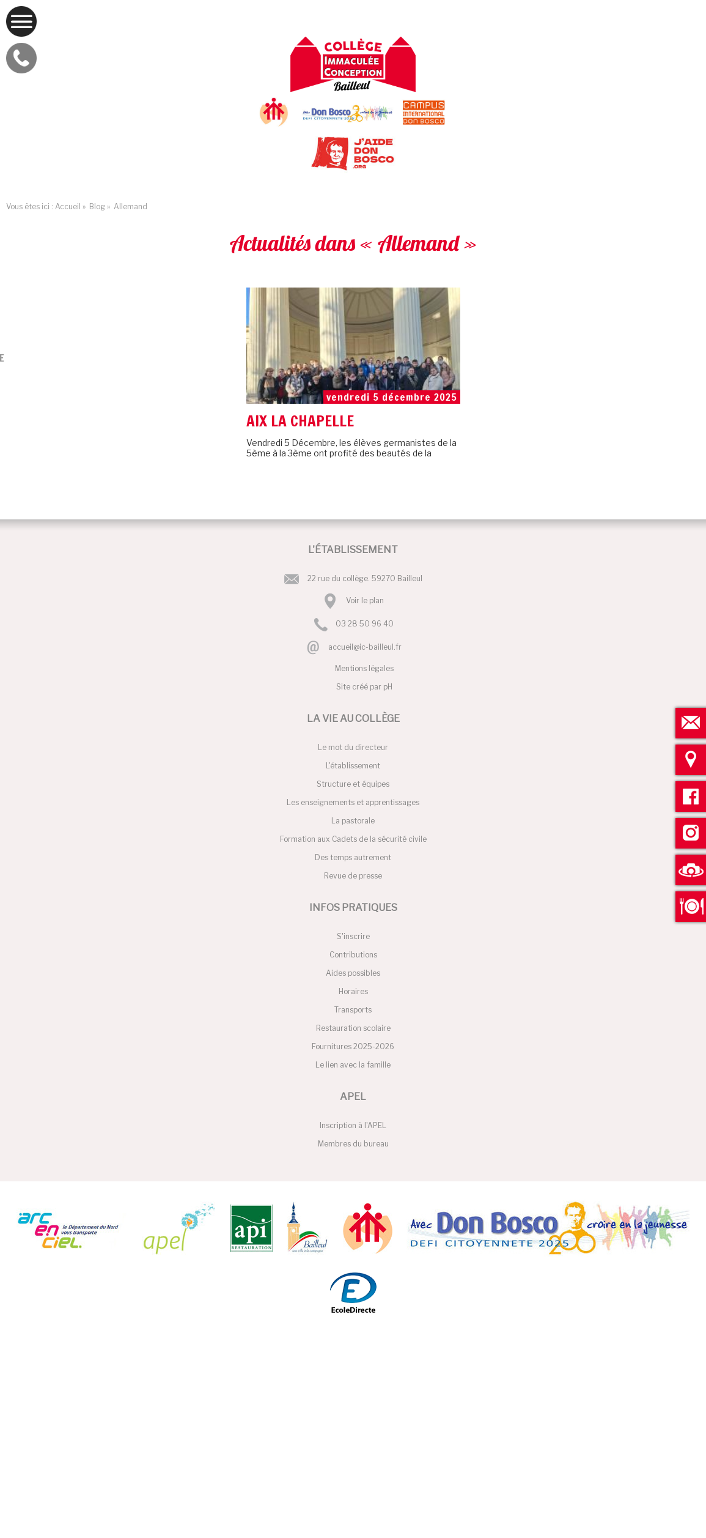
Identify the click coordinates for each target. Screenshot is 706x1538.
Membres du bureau (353, 1143)
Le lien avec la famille (353, 1064)
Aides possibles (353, 973)
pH (387, 686)
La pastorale (353, 820)
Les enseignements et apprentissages (353, 802)
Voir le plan (365, 600)
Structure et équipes (353, 784)
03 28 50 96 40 (365, 624)
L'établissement (353, 765)
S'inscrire (353, 936)
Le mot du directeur (353, 747)
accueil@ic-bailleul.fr (365, 647)
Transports (353, 1009)
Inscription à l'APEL (353, 1125)
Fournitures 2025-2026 (353, 1046)
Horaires (353, 991)
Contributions (353, 954)
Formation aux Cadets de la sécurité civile (353, 839)
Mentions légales (364, 668)
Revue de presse (353, 875)
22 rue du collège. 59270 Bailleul (364, 578)
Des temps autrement (353, 857)
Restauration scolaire (353, 1028)
